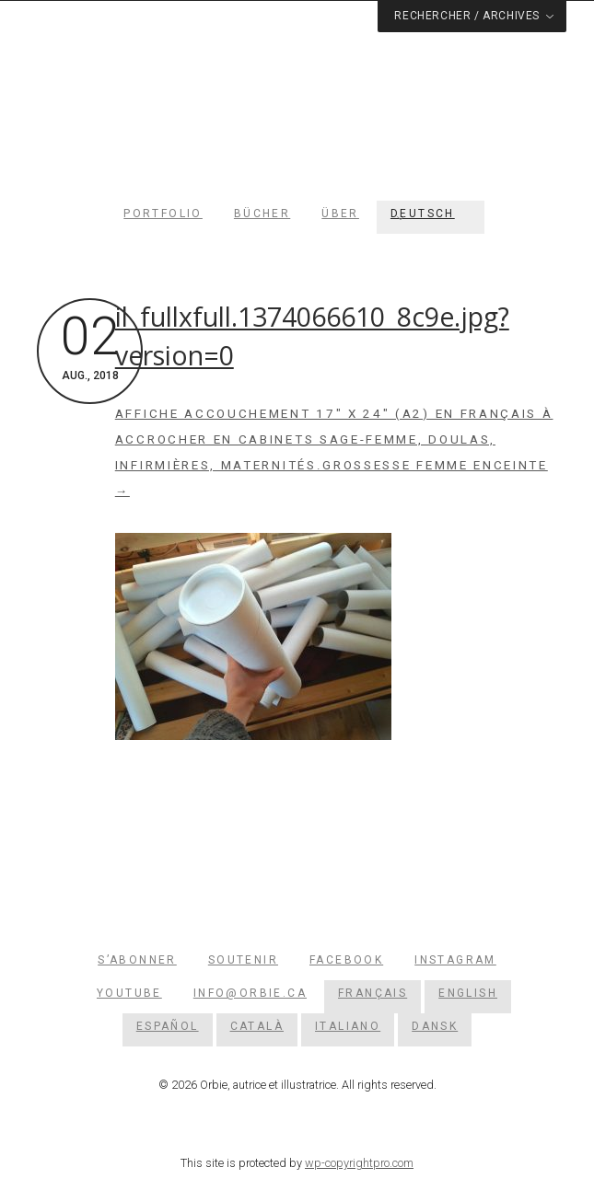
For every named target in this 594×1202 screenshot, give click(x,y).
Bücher (262, 213)
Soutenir (243, 960)
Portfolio (163, 213)
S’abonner (137, 960)
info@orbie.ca (250, 993)
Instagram (455, 960)
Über (340, 213)
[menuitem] (430, 213)
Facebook (346, 960)
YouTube (129, 993)
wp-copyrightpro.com (359, 1163)
